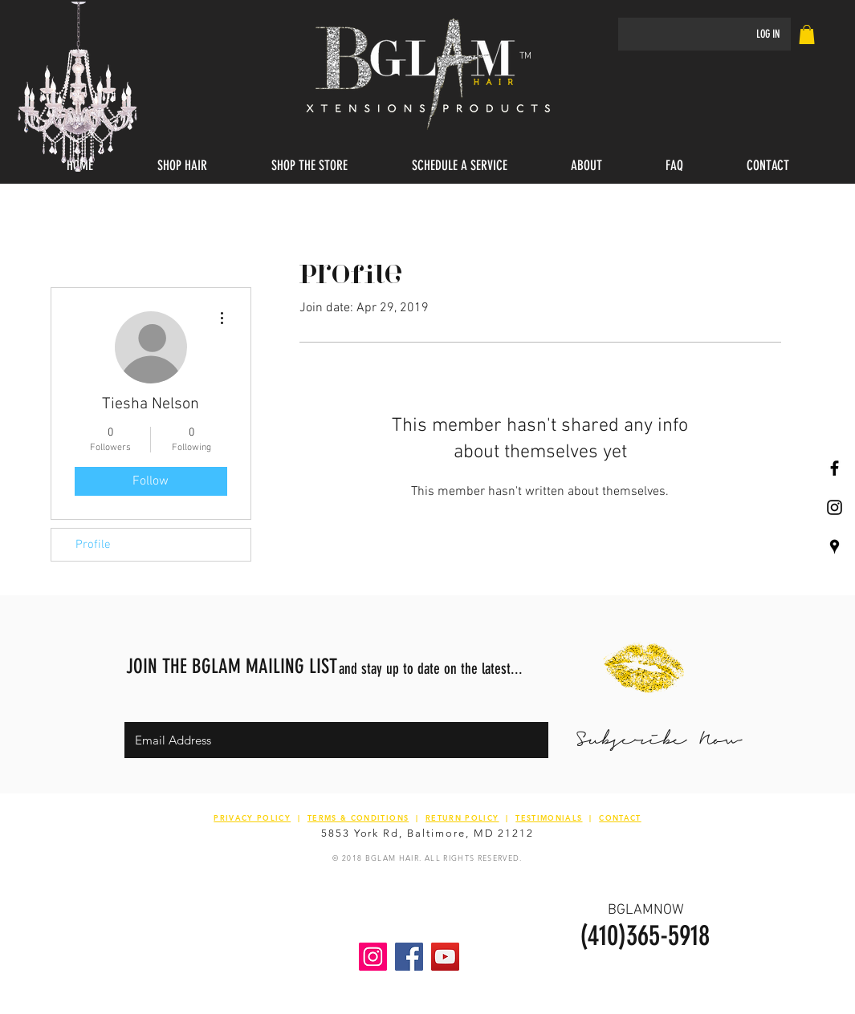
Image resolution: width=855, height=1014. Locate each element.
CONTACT (620, 817)
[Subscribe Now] (658, 740)
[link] (807, 34)
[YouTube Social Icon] (445, 957)
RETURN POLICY (462, 817)
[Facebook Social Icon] (409, 957)
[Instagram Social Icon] (373, 957)
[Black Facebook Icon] (834, 468)
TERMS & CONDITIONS (358, 817)
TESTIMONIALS (548, 817)
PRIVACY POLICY (252, 817)
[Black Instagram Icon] (834, 507)
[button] (182, 165)
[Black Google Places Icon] (834, 547)
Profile (93, 544)
